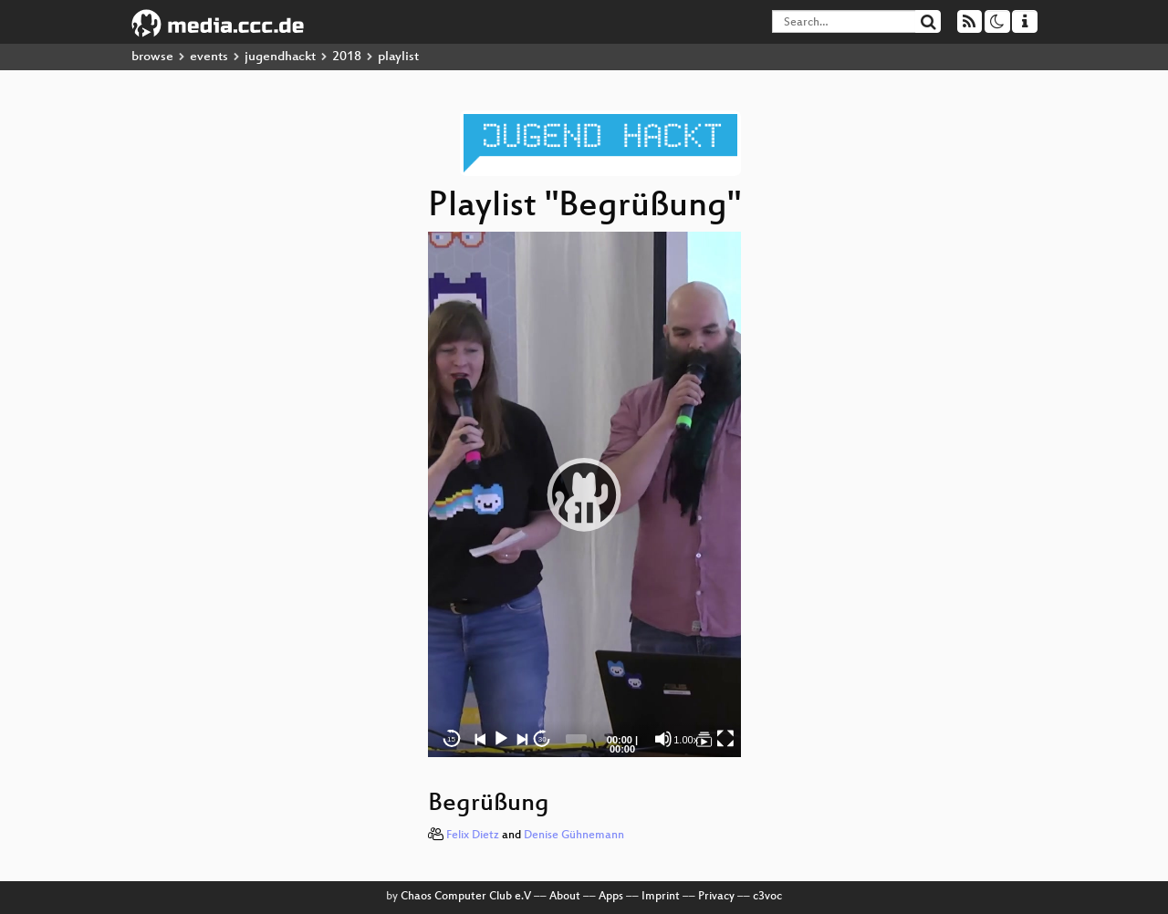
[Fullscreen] (725, 739)
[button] (584, 494)
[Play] (501, 739)
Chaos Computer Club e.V (466, 896)
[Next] (522, 739)
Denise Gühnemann (574, 835)
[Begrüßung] (704, 739)
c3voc (767, 896)
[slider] (576, 738)
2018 (346, 57)
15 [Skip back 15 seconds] (451, 739)
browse (152, 57)
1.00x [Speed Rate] (685, 739)
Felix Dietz (472, 835)
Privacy (716, 896)
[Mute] (663, 739)
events (209, 57)
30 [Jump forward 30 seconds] (542, 739)
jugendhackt (280, 57)
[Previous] (481, 739)
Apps (611, 896)
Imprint (660, 896)
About (564, 896)
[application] (584, 494)
